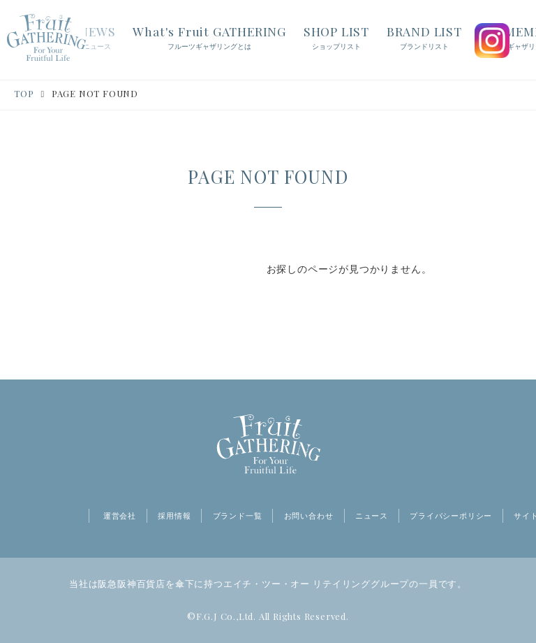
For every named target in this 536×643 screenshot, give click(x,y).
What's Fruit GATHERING (209, 38)
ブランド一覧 (237, 516)
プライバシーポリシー (451, 516)
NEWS (97, 38)
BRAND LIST (424, 38)
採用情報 (174, 516)
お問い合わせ (309, 516)
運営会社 (119, 516)
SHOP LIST (336, 38)
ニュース (371, 516)
